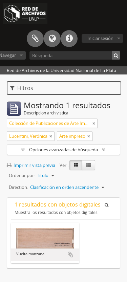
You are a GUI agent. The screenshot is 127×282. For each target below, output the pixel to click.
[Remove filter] (93, 123)
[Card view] (75, 165)
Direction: (18, 187)
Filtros (21, 88)
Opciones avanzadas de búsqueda (63, 150)
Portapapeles (35, 38)
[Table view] (88, 165)
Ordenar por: (22, 175)
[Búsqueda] (74, 55)
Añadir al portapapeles (70, 254)
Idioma (52, 38)
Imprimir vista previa (31, 165)
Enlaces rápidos (69, 38)
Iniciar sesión (100, 38)
